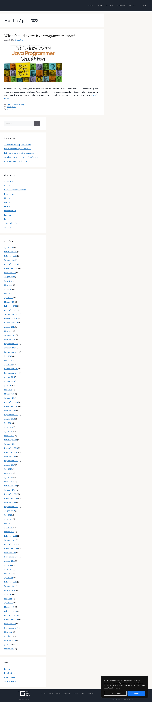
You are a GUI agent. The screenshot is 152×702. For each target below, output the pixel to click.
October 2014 (10, 410)
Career (7, 185)
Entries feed (9, 673)
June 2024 (8, 281)
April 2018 (8, 364)
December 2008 (11, 615)
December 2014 (11, 402)
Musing (7, 198)
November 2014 (11, 406)
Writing (109, 6)
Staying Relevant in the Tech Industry (21, 157)
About (143, 6)
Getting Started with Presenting (18, 161)
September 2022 (11, 314)
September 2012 (11, 506)
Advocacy (8, 181)
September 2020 (11, 343)
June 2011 (8, 569)
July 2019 (8, 356)
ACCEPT (136, 693)
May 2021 (8, 331)
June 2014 (8, 427)
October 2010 (10, 590)
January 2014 (10, 444)
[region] (124, 687)
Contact (91, 694)
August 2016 (9, 377)
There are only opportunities (17, 144)
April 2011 (8, 577)
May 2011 (8, 573)
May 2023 (8, 293)
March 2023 (9, 302)
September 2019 (11, 352)
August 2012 (9, 510)
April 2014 (8, 431)
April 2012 (8, 527)
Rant (6, 219)
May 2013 (8, 473)
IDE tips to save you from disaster (19, 153)
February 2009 (10, 611)
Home (90, 6)
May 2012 (8, 523)
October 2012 (10, 502)
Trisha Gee (19, 40)
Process (7, 215)
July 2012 (8, 515)
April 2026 (8, 247)
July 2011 (8, 565)
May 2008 (8, 632)
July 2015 (8, 385)
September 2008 (11, 628)
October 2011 (10, 552)
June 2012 (8, 519)
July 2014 (8, 423)
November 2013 (11, 452)
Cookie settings (115, 693)
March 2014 (9, 435)
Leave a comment (14, 109)
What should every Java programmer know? (39, 35)
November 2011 (11, 548)
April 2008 (8, 636)
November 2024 (11, 268)
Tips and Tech (12, 104)
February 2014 (10, 439)
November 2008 (11, 619)
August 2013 (9, 465)
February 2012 (10, 536)
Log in (7, 669)
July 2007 (8, 644)
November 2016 (11, 368)
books (9, 107)
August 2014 (9, 419)
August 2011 (9, 561)
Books (99, 6)
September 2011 (11, 556)
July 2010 (8, 594)
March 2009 (9, 607)
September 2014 (11, 414)
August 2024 (9, 276)
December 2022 (11, 310)
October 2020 (10, 339)
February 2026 (10, 251)
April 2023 (8, 297)
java (14, 107)
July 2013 (8, 469)
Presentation (10, 210)
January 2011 (10, 586)
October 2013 (10, 456)
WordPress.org (11, 681)
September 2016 (11, 373)
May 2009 (8, 598)
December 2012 (11, 494)
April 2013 (8, 477)
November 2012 (11, 498)
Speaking (121, 6)
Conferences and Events (15, 189)
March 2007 (9, 648)
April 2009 (8, 602)
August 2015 (9, 381)
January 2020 (10, 347)
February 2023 (10, 306)
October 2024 (10, 272)
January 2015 (10, 398)
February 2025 (10, 256)
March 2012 (9, 531)
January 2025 (10, 260)
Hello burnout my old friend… (17, 148)
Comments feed (11, 677)
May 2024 (8, 285)
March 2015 (9, 393)
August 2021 (9, 327)
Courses (133, 6)
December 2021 (11, 318)
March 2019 (9, 360)
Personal (8, 206)
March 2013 (9, 481)
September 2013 (11, 460)
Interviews (9, 194)
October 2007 (10, 640)
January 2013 (10, 490)
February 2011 (10, 581)
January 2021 (10, 335)
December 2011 (11, 544)
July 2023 (8, 289)
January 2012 (10, 540)
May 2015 (8, 389)
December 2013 (11, 448)
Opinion (8, 202)
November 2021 (11, 322)
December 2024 (11, 264)
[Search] (37, 123)
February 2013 (10, 485)
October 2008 (10, 623)
